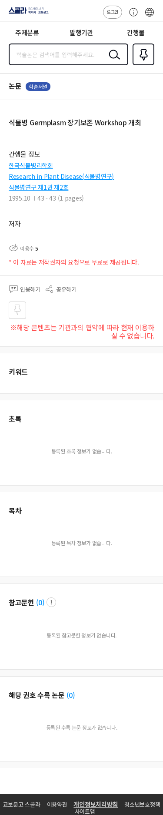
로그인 (112, 11)
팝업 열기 (51, 602)
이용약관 (57, 804)
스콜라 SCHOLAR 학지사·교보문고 (26, 13)
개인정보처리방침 (95, 804)
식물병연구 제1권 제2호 (38, 187)
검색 (112, 61)
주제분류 (27, 32)
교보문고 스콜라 (21, 804)
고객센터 (131, 16)
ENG (149, 16)
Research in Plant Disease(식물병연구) (61, 176)
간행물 (136, 32)
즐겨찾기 (141, 64)
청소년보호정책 (142, 804)
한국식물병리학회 (31, 165)
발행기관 (81, 32)
